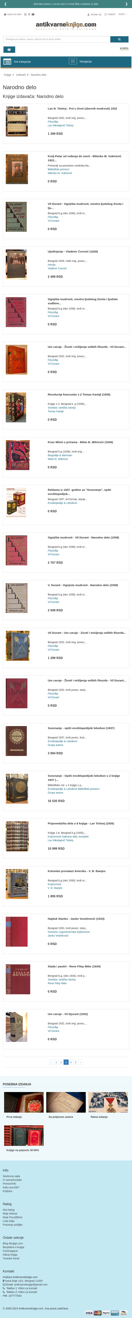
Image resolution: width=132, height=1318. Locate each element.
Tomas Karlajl (55, 411)
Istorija (51, 264)
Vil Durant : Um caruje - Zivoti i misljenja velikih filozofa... (87, 632)
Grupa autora (55, 744)
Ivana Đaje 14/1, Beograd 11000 (24, 1280)
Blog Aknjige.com (13, 1243)
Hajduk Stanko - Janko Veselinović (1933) (76, 918)
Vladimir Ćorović (57, 268)
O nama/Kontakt (12, 1179)
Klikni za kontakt (27, 1288)
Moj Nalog (9, 1209)
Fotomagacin (10, 1250)
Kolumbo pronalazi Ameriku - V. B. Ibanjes (77, 871)
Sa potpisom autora (61, 1116)
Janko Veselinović (58, 935)
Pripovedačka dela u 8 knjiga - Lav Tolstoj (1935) (81, 823)
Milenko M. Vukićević (60, 173)
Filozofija (53, 121)
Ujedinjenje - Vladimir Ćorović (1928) (73, 251)
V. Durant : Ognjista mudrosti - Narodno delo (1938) (83, 585)
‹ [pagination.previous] (51, 1062)
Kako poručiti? (11, 1187)
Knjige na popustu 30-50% (23, 1150)
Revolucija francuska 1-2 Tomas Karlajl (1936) (79, 394)
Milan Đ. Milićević (58, 459)
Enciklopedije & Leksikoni (62, 502)
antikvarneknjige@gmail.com (31, 1284)
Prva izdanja (14, 1116)
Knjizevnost (54, 836)
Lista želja (8, 1221)
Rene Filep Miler (57, 983)
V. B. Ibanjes (55, 887)
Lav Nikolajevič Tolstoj (60, 125)
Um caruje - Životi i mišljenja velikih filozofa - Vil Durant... (87, 346)
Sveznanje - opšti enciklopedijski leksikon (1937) (81, 728)
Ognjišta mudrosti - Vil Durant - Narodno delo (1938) (83, 537)
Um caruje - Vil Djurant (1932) (68, 1014)
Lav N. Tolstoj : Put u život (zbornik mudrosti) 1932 (82, 108)
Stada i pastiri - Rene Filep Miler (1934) (74, 966)
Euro (123, 14)
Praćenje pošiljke (13, 1224)
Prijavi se (96, 14)
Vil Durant (53, 220)
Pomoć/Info (9, 1183)
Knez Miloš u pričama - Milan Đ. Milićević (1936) (80, 442)
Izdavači (21, 74)
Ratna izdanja (99, 1116)
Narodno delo (38, 74)
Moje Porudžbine (12, 1217)
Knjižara (7, 1191)
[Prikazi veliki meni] (73, 61)
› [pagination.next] (80, 1062)
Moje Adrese (10, 1213)
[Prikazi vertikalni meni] (7, 62)
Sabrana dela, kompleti (75, 836)
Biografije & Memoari (60, 455)
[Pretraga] (119, 39)
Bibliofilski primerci (58, 169)
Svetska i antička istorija (62, 407)
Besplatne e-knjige (13, 1247)
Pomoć (112, 14)
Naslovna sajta (11, 1176)
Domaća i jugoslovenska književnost (69, 931)
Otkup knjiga (10, 1254)
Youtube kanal (11, 1258)
